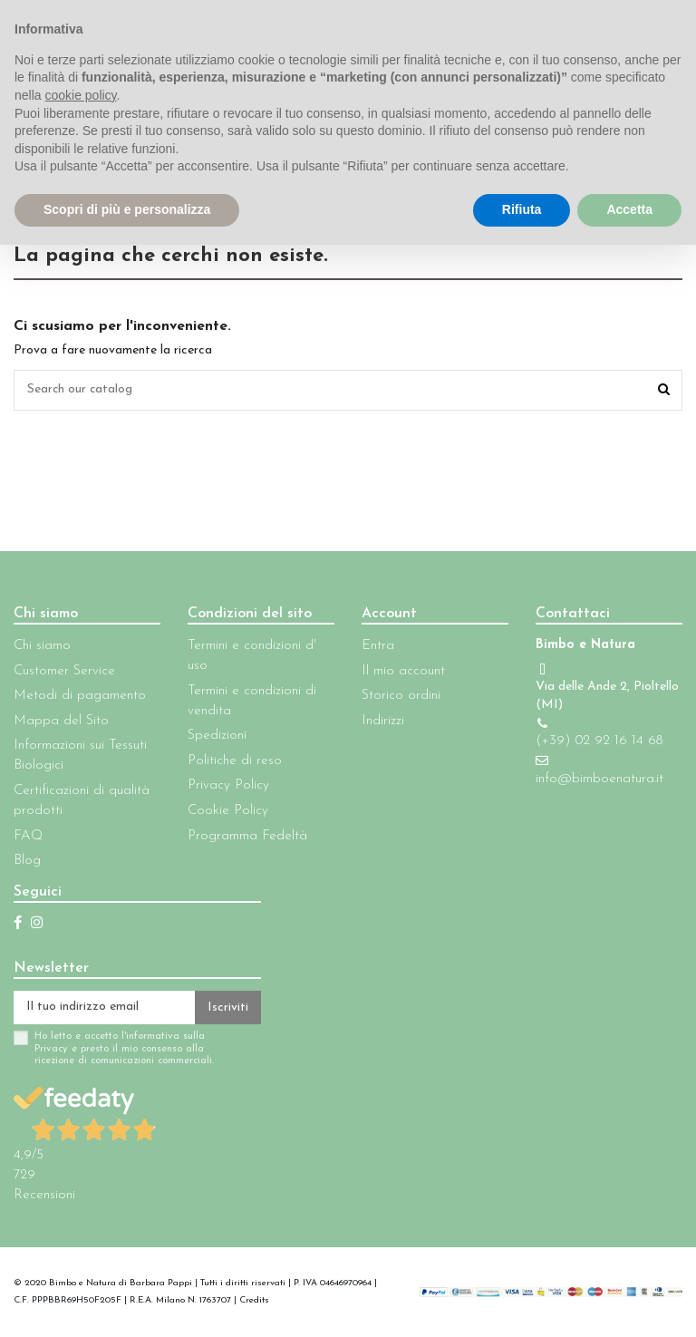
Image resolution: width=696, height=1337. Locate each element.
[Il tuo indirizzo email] (104, 1008)
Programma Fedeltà (247, 836)
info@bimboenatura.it (599, 779)
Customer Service (64, 671)
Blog (27, 860)
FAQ (28, 836)
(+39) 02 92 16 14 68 (599, 741)
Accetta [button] (629, 209)
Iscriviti (228, 1007)
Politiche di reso (235, 761)
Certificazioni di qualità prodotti (82, 801)
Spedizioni (217, 735)
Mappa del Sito (61, 721)
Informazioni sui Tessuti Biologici (80, 755)
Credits (254, 1301)
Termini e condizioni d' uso (252, 656)
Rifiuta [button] (522, 209)
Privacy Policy (228, 785)
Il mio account (403, 671)
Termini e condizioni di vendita (252, 701)
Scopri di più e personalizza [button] (127, 209)
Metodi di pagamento (80, 695)
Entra (378, 646)
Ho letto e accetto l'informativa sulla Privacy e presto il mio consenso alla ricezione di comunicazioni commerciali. (124, 1049)
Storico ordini (401, 695)
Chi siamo (42, 646)
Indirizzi (383, 721)
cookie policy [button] (80, 95)
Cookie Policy (228, 811)
